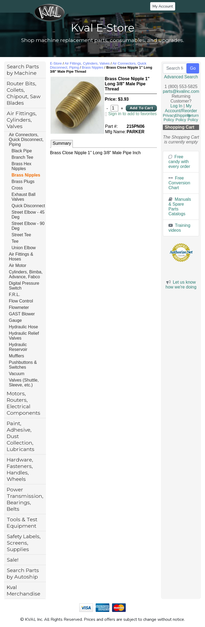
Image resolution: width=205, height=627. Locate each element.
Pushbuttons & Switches (23, 364)
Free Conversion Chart (179, 183)
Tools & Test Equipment (22, 522)
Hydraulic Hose (23, 327)
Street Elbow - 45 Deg (28, 214)
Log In (176, 106)
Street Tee (21, 235)
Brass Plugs (23, 181)
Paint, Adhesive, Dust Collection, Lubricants (20, 436)
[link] (131, 113)
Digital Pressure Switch (24, 285)
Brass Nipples (26, 175)
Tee (15, 241)
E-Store (56, 63)
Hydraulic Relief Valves (24, 335)
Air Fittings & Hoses (21, 256)
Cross (17, 188)
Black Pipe (22, 151)
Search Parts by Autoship (23, 573)
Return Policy (193, 117)
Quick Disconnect (28, 205)
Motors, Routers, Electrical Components (23, 403)
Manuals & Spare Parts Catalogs (179, 206)
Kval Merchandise (23, 590)
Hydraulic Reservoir (18, 347)
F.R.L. (14, 294)
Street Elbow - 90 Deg (28, 226)
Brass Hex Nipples (21, 166)
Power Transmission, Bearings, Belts (25, 499)
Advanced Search (181, 77)
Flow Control (21, 301)
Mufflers (16, 356)
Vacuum (16, 373)
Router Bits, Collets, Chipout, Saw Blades (24, 93)
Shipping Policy (182, 117)
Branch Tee (22, 157)
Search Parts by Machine (23, 69)
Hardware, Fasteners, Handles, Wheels (20, 469)
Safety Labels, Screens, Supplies (24, 542)
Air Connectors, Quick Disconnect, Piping (26, 139)
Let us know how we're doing (181, 284)
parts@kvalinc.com (181, 91)
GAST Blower (22, 314)
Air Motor (17, 265)
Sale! (13, 559)
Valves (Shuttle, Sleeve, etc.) (24, 382)
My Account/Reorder (181, 108)
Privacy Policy (169, 117)
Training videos (179, 228)
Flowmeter (19, 307)
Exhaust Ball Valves (23, 197)
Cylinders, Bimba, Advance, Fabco (25, 274)
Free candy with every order (179, 161)
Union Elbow (24, 247)
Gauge (15, 320)
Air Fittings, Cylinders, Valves (22, 119)
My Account (163, 6)
